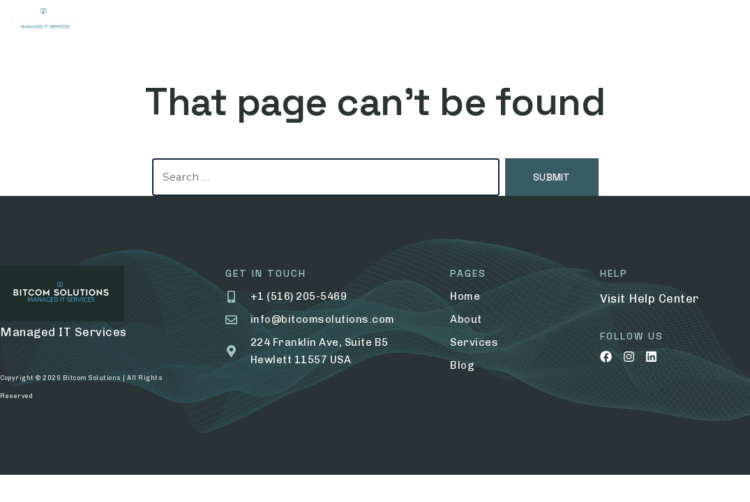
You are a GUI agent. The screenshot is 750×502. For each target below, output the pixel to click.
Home (145, 21)
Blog (441, 21)
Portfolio (369, 21)
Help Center (664, 298)
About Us (210, 21)
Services (284, 21)
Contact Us (510, 21)
